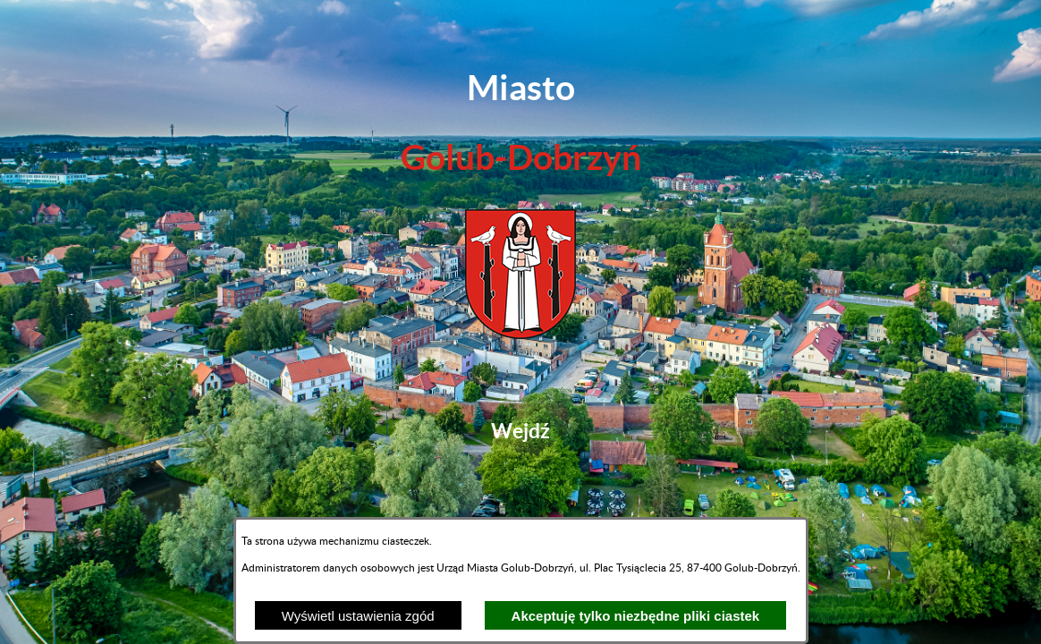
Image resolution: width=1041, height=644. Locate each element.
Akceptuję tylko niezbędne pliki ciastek (636, 615)
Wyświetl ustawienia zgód (358, 615)
